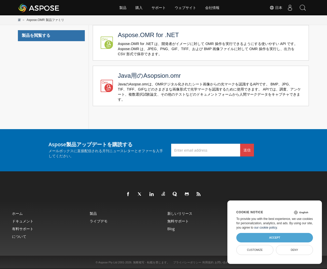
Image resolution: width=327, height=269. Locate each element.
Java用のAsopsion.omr (149, 75)
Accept (274, 237)
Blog (171, 228)
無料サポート (178, 221)
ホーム (17, 213)
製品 (122, 8)
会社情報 (212, 8)
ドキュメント (22, 221)
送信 (247, 150)
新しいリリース (179, 213)
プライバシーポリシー (187, 262)
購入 (139, 8)
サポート (158, 8)
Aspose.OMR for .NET (148, 34)
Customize (255, 249)
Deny (294, 249)
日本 (276, 7)
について (19, 236)
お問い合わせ (223, 262)
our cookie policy (265, 227)
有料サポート (22, 228)
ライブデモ (99, 221)
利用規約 (208, 262)
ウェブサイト (185, 8)
